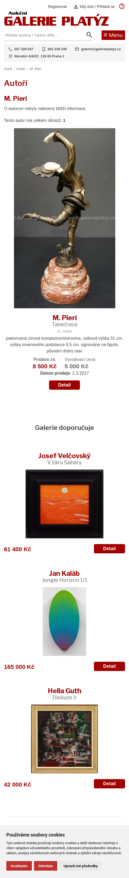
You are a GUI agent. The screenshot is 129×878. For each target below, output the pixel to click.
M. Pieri (35, 69)
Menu (113, 34)
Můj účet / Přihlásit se (94, 6)
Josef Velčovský (64, 459)
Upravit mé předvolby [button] (81, 866)
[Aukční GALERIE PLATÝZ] (56, 24)
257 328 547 (23, 49)
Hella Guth (64, 694)
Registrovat (57, 6)
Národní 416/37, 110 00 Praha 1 (39, 56)
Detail (64, 385)
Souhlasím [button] (19, 866)
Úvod (8, 69)
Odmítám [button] (45, 866)
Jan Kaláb (64, 576)
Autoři (20, 69)
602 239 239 (57, 49)
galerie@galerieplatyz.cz (101, 49)
